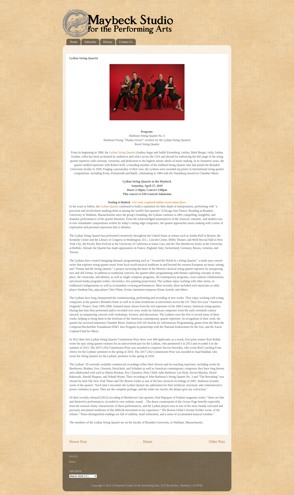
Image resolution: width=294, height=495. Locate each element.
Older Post (217, 442)
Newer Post (78, 442)
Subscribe (90, 41)
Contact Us (126, 41)
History (107, 41)
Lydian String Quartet (122, 152)
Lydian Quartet (109, 206)
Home (73, 41)
